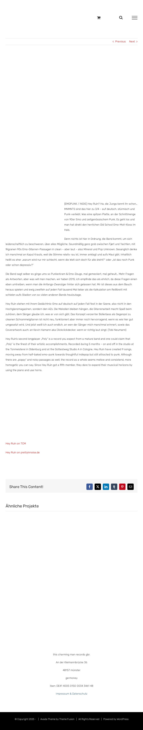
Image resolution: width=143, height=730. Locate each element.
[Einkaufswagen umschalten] (99, 18)
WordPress (122, 719)
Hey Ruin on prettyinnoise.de (23, 452)
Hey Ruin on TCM (16, 443)
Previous (120, 41)
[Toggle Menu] (134, 17)
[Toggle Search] (121, 17)
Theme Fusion (66, 719)
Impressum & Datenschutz (71, 693)
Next (132, 41)
